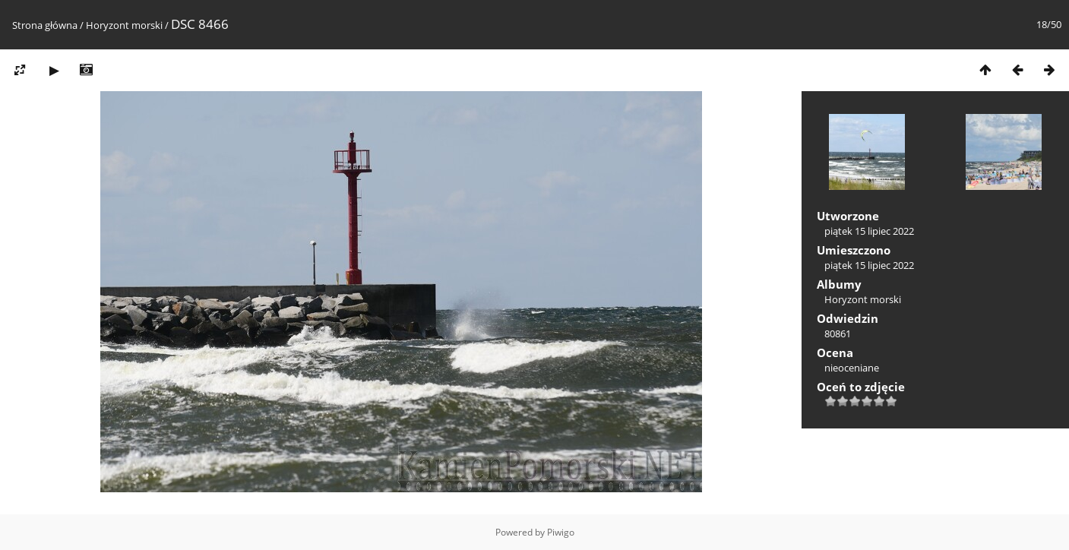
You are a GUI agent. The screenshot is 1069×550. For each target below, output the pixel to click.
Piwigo (560, 532)
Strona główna (44, 25)
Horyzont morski (124, 25)
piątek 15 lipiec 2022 (869, 231)
